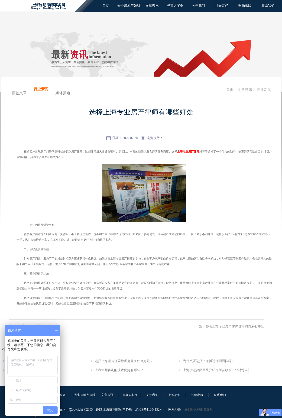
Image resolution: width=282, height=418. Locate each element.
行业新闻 (263, 90)
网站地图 (174, 409)
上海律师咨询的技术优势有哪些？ (119, 370)
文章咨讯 (244, 90)
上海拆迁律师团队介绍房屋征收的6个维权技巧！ (218, 370)
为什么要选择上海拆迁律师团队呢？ (209, 361)
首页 (105, 5)
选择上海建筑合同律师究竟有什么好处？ (124, 361)
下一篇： (228, 326)
